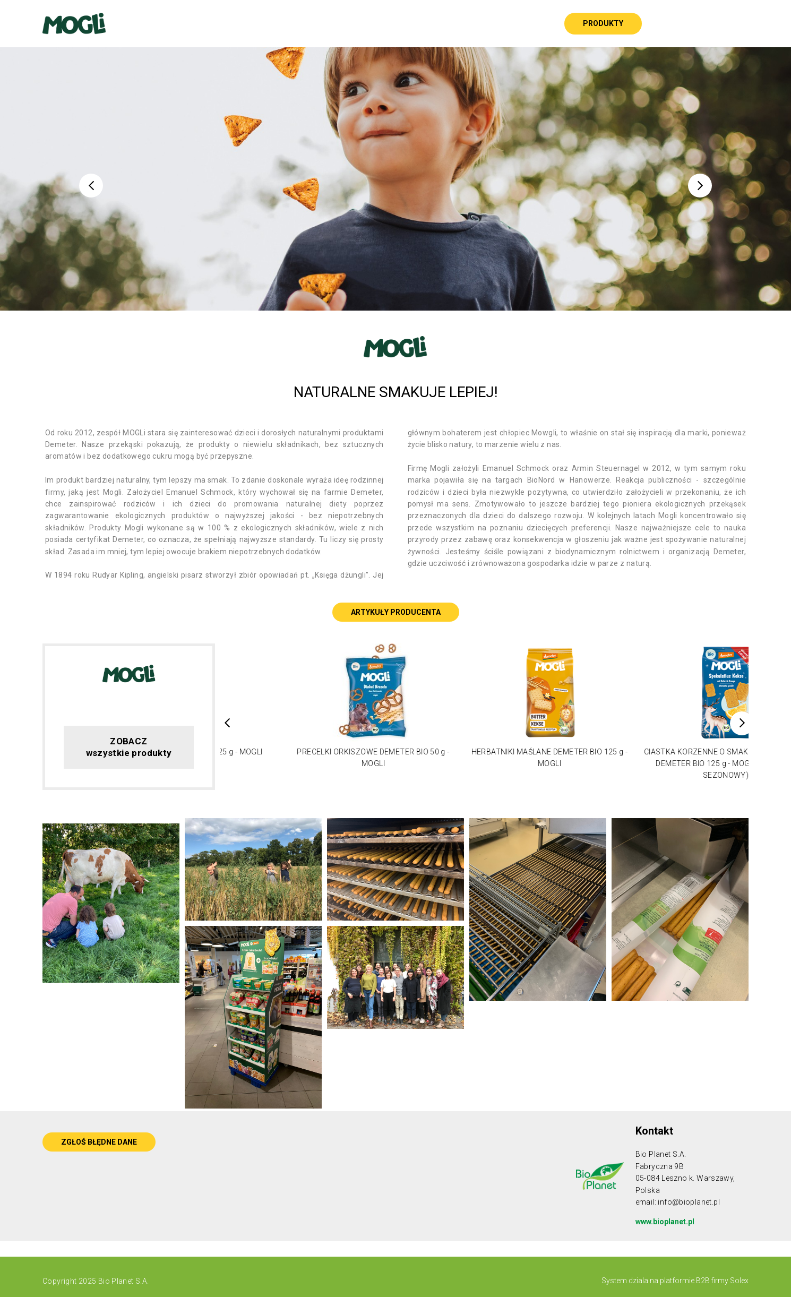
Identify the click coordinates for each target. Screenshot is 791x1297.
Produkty (603, 23)
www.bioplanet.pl (664, 1221)
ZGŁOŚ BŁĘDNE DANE (99, 1142)
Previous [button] (91, 185)
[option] (395, 179)
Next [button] (700, 185)
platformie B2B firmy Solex (703, 1280)
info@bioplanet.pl (689, 1202)
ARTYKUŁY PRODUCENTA (396, 612)
